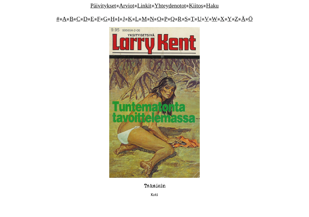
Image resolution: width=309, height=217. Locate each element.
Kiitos (196, 5)
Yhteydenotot (170, 5)
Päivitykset (103, 5)
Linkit (144, 5)
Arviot (126, 5)
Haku (212, 5)
